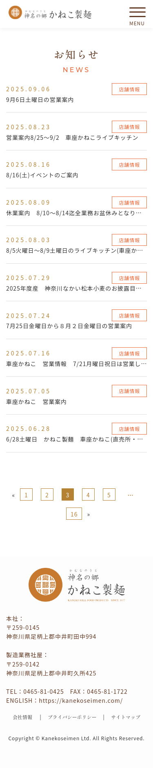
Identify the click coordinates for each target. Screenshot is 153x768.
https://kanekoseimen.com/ (81, 700)
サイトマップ (125, 716)
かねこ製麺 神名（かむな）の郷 (50, 12)
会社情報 (22, 716)
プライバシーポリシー (72, 716)
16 (74, 514)
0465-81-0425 (43, 691)
